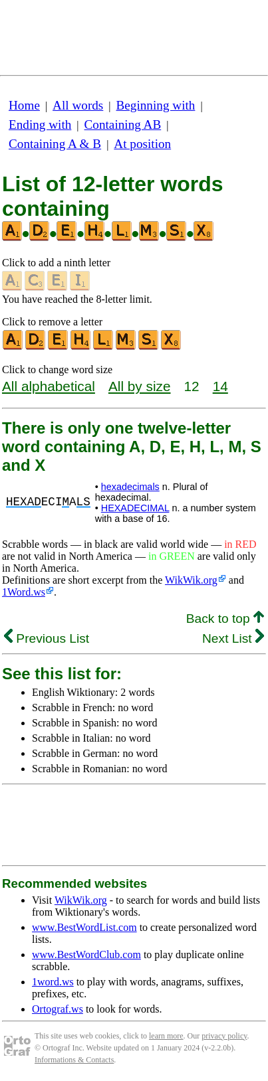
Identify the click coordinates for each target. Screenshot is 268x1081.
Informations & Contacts (74, 1059)
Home (24, 105)
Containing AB (123, 124)
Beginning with (156, 105)
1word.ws (53, 981)
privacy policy (224, 1035)
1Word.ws (23, 592)
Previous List (46, 638)
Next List (233, 638)
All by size (139, 386)
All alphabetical (48, 386)
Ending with (40, 124)
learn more (166, 1035)
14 (220, 386)
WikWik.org (191, 580)
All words (78, 105)
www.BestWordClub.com (86, 954)
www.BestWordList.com (84, 927)
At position (142, 144)
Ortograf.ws (57, 1009)
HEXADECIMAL (135, 508)
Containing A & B (55, 144)
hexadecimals (130, 486)
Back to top (225, 618)
